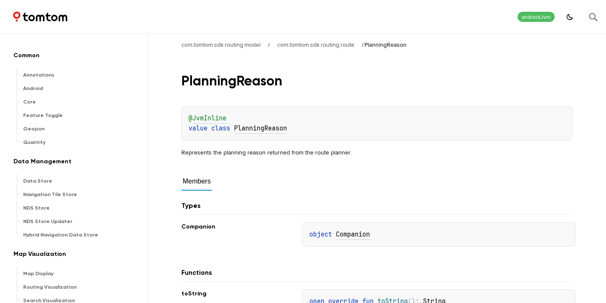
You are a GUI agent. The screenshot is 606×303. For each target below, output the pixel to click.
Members (197, 181)
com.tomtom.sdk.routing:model (220, 44)
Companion (353, 234)
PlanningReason (260, 128)
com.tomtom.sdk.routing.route (315, 44)
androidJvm (536, 17)
